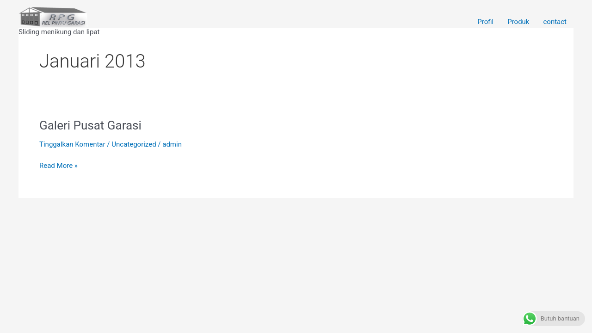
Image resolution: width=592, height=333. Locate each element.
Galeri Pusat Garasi (90, 125)
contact (555, 22)
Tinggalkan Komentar (72, 144)
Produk (518, 22)
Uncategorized (133, 144)
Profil (485, 22)
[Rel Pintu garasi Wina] (53, 16)
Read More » (58, 165)
